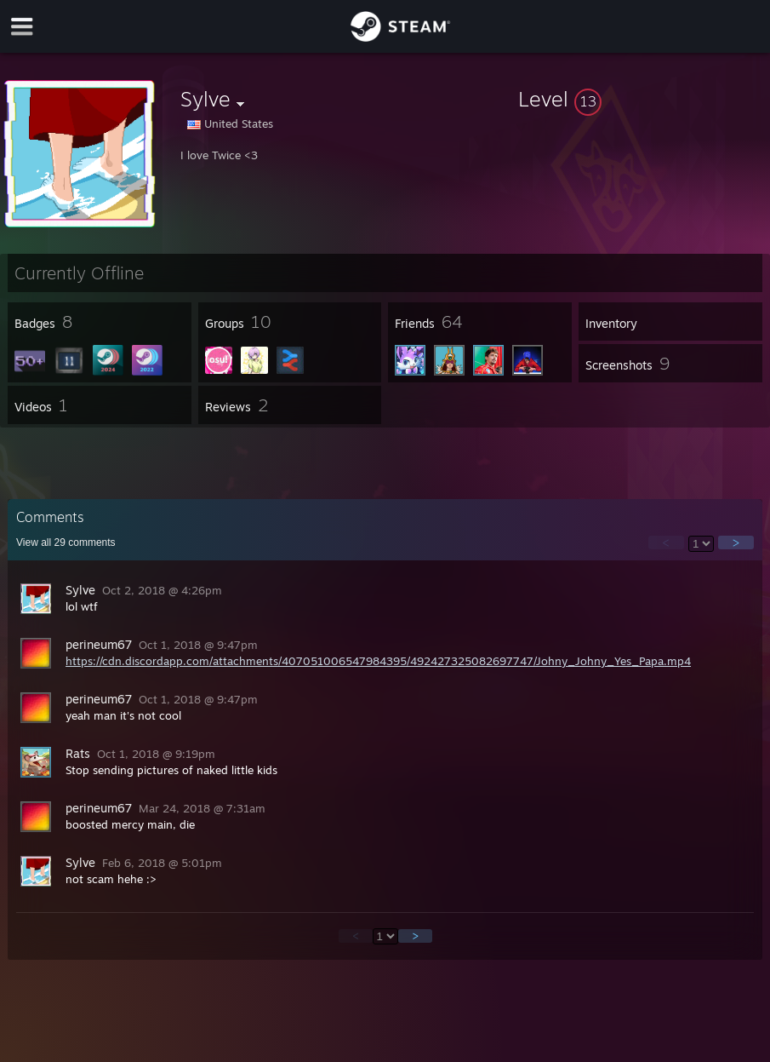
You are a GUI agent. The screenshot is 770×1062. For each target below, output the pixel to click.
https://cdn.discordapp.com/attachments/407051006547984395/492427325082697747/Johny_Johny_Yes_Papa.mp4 (378, 661)
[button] (640, 99)
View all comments (66, 542)
